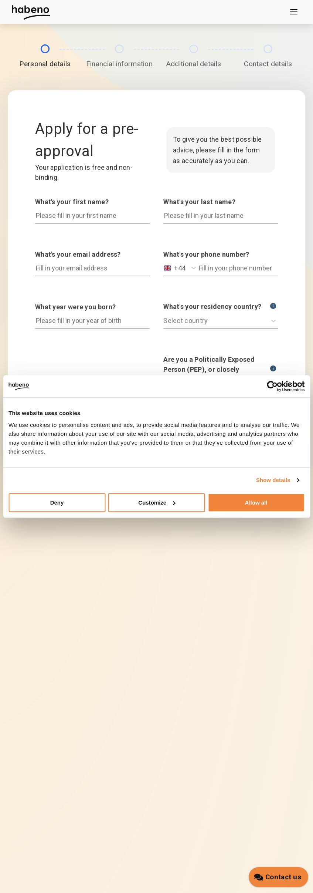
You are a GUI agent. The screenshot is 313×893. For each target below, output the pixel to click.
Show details (273, 480)
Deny (57, 502)
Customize (156, 502)
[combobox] (165, 268)
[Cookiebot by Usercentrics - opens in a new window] (272, 386)
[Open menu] (293, 11)
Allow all (256, 502)
